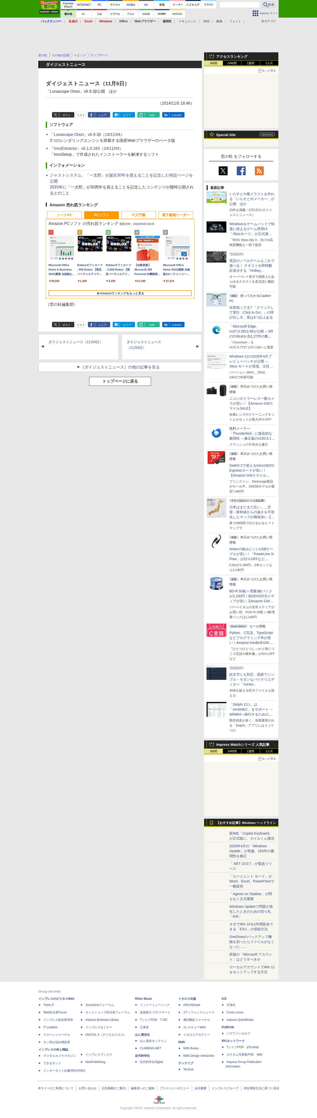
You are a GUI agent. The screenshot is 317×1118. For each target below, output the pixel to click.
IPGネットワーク (233, 1041)
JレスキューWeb (194, 1027)
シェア (102, 115)
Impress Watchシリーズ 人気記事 (242, 745)
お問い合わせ (88, 1088)
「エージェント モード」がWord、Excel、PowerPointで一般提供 (251, 881)
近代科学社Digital (151, 1062)
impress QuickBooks (240, 1020)
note (152, 115)
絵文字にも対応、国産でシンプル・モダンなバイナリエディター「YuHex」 (251, 679)
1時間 (213, 63)
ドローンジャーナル (56, 1034)
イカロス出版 (187, 998)
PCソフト (101, 215)
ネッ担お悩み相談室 (56, 1042)
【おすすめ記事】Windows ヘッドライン (246, 823)
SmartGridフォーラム (99, 1005)
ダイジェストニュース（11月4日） (76, 342)
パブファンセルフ (238, 1033)
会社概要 (201, 1088)
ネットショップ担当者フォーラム (107, 1012)
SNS (206, 21)
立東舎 (144, 1027)
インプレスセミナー (98, 1027)
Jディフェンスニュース (198, 1012)
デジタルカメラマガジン (59, 1056)
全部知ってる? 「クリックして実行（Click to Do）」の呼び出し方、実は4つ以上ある (251, 312)
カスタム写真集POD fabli (244, 1054)
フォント (235, 21)
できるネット (52, 1063)
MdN (181, 1042)
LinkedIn (177, 115)
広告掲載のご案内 (114, 1088)
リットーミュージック (155, 1005)
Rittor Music (143, 998)
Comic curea (235, 1012)
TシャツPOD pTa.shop (243, 1047)
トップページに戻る (120, 381)
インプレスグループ (225, 1088)
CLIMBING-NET (150, 1048)
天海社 (231, 1005)
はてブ (127, 115)
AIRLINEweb (191, 1005)
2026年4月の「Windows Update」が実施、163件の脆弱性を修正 (251, 851)
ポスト (66, 115)
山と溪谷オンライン (153, 1041)
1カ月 (269, 63)
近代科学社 (142, 1056)
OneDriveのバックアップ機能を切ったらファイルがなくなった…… (251, 942)
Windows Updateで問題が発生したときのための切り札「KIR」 (251, 911)
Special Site (226, 135)
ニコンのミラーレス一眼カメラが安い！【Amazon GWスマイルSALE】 (251, 403)
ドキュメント (187, 21)
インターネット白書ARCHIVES (64, 1070)
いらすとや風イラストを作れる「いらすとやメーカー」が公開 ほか (251, 199)
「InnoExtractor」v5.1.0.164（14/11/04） (86, 148)
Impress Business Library (102, 1020)
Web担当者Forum (55, 1012)
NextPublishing (95, 1062)
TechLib (188, 1069)
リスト (81, 115)
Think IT (48, 1005)
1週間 (251, 63)
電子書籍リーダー (176, 215)
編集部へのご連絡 (143, 1088)
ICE (224, 998)
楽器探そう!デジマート (155, 1012)
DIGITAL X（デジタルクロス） (105, 1034)
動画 (219, 21)
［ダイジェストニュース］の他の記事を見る (120, 367)
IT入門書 (138, 215)
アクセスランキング (231, 57)
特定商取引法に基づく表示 (261, 1088)
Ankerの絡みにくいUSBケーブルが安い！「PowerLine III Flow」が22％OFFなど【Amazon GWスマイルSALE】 (251, 559)
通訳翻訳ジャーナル (196, 1020)
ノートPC (64, 215)
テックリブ (185, 1063)
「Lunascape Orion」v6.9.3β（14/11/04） (87, 134)
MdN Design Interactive (198, 1056)
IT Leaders (50, 1027)
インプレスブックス (98, 1054)
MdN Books (191, 1048)
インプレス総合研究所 (58, 1020)
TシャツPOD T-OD (153, 1020)
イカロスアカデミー (196, 1034)
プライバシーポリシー (174, 1088)
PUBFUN (228, 1027)
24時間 (232, 63)
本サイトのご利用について (56, 1088)
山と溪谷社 (142, 1034)
